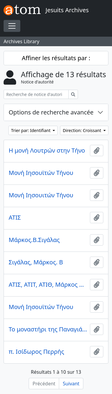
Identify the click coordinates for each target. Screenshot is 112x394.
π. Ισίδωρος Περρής (36, 351)
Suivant (71, 383)
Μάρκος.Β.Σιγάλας (34, 239)
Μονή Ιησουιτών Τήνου (41, 195)
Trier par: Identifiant (31, 130)
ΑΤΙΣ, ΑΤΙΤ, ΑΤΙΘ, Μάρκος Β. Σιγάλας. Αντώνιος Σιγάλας (48, 284)
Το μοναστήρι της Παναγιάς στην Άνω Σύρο (48, 329)
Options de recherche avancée (51, 112)
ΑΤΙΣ (15, 217)
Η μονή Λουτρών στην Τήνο (47, 150)
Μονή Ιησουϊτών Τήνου (41, 172)
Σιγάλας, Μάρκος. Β (36, 262)
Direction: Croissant (82, 130)
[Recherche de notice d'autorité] (36, 94)
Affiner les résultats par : (56, 58)
